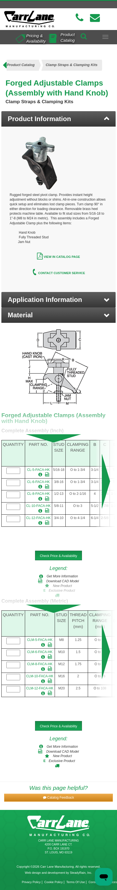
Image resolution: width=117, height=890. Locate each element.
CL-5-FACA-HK (38, 470)
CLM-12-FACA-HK (40, 688)
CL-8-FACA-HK (38, 494)
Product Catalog (67, 37)
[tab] (58, 119)
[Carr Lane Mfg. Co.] (29, 19)
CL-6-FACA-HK (38, 482)
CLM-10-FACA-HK (40, 676)
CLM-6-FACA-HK (39, 652)
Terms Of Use (75, 882)
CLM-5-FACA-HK (39, 640)
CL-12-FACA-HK (38, 518)
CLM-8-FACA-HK (39, 664)
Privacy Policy (31, 882)
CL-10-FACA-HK (38, 506)
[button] (58, 299)
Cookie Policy (53, 882)
